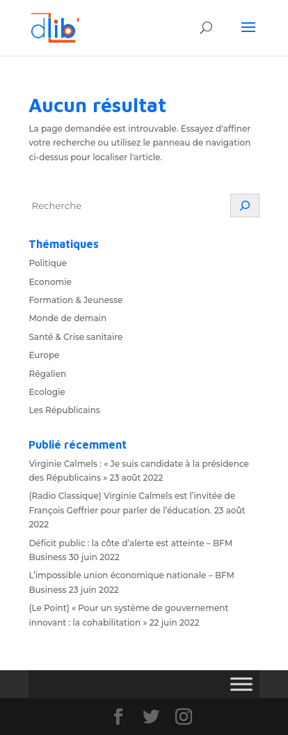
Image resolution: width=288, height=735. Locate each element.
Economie (50, 282)
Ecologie (47, 392)
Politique (48, 263)
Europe (44, 355)
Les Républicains (64, 410)
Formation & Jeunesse (75, 300)
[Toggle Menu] (241, 683)
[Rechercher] (244, 205)
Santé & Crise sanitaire (75, 337)
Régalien (47, 374)
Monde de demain (67, 318)
